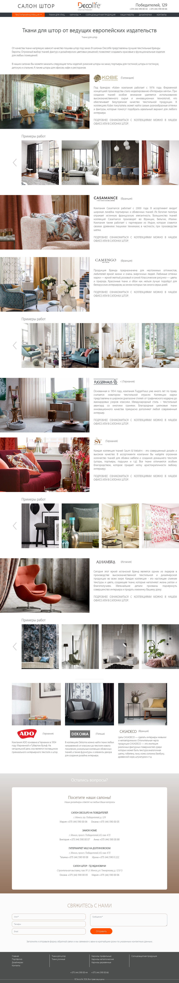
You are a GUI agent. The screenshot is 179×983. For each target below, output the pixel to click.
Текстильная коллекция (27, 14)
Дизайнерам (145, 14)
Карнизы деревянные (101, 962)
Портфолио (17, 959)
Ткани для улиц (57, 14)
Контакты (162, 14)
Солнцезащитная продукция (100, 14)
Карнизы (74, 14)
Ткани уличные (58, 959)
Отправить (101, 931)
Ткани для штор (59, 956)
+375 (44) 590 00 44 (139, 9)
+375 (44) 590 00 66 (158, 9)
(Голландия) (114, 78)
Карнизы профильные (101, 956)
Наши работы (127, 14)
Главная (15, 956)
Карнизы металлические (103, 959)
